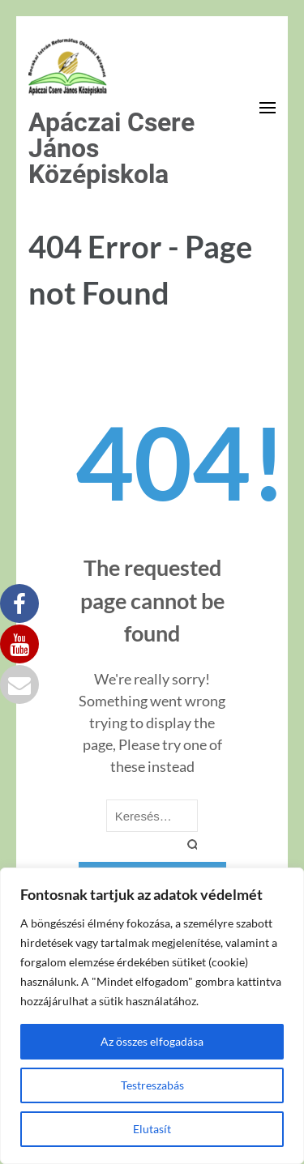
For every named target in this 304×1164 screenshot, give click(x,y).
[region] (152, 1016)
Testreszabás (152, 1085)
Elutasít (152, 1129)
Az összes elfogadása (152, 1041)
